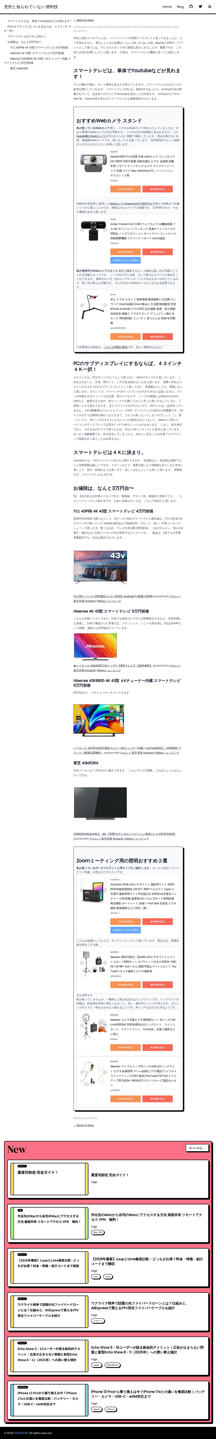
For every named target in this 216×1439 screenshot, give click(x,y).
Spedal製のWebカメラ (90, 136)
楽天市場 (78, 601)
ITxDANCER (21, 1433)
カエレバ (175, 596)
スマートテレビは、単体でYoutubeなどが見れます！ (39, 21)
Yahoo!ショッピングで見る (125, 260)
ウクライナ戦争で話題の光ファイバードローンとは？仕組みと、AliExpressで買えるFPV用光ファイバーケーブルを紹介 (140, 1305)
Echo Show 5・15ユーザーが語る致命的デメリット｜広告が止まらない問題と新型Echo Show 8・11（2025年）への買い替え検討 (147, 1350)
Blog (180, 7)
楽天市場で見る (158, 189)
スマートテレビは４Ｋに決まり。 (27, 36)
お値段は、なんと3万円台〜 (24, 42)
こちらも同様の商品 (115, 347)
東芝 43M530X (19, 68)
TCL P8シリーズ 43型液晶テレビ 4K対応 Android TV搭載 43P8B (113, 596)
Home (167, 7)
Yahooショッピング (109, 601)
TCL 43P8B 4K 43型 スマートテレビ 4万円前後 (39, 47)
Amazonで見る (125, 189)
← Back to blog (83, 20)
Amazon (90, 601)
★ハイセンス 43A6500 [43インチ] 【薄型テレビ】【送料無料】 (112, 666)
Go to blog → (197, 1148)
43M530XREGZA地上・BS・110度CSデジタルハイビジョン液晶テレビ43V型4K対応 (124, 834)
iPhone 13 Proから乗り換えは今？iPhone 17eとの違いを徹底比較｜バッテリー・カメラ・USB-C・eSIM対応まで (148, 1394)
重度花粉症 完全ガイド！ (110, 1175)
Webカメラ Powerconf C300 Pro (131, 204)
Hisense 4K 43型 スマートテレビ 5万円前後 (37, 53)
